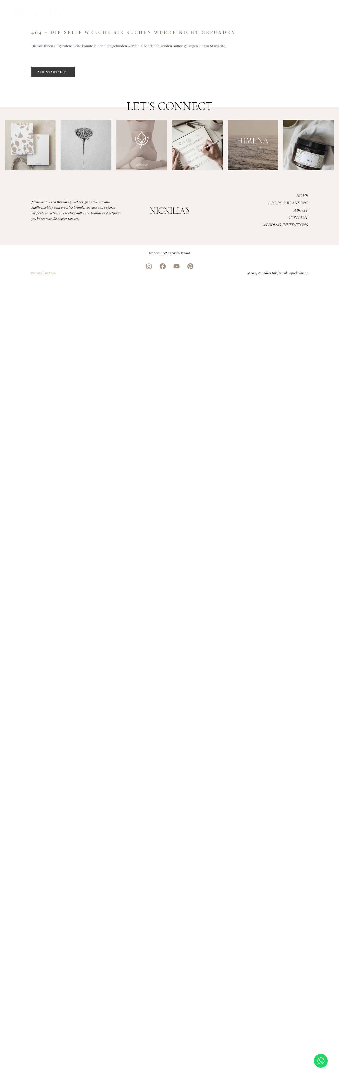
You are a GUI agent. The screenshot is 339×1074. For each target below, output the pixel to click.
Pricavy (36, 273)
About (301, 210)
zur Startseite (53, 72)
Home (302, 195)
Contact (298, 217)
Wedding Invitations (285, 224)
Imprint (50, 273)
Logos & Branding (288, 203)
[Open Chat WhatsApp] (321, 1061)
